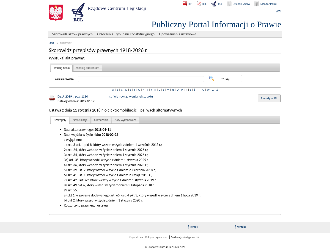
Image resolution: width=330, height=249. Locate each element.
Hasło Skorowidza (64, 79)
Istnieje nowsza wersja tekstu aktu (131, 96)
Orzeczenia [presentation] (101, 120)
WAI (278, 11)
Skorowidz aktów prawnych (72, 34)
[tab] (62, 68)
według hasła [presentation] (62, 68)
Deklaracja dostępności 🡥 (185, 237)
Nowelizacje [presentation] (80, 120)
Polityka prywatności (156, 237)
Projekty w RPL (269, 98)
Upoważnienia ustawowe (177, 34)
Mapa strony (136, 237)
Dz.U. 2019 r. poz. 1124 (73, 96)
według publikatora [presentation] (87, 68)
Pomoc (194, 226)
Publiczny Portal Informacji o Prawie (216, 24)
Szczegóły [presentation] (60, 120)
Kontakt (241, 226)
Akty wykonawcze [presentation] (126, 120)
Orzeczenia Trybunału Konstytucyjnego (125, 34)
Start (51, 43)
